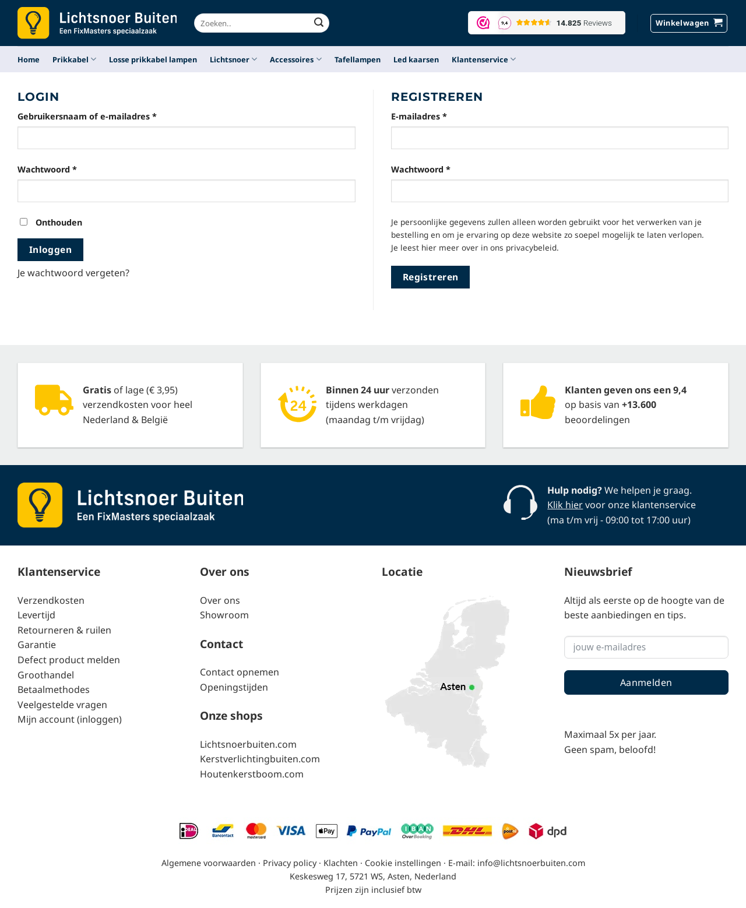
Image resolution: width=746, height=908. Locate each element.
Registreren (431, 276)
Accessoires (295, 59)
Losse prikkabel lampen (153, 59)
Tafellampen (358, 59)
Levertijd (36, 614)
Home (28, 59)
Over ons (220, 600)
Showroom (224, 614)
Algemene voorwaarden (208, 862)
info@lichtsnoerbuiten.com (531, 862)
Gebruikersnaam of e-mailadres (101, 116)
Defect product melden (68, 659)
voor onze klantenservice (621, 504)
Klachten (340, 862)
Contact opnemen (239, 672)
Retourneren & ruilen (64, 630)
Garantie (36, 644)
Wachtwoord (61, 169)
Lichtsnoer (233, 59)
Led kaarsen (416, 59)
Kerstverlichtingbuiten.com (260, 758)
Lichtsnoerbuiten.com (248, 744)
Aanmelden (646, 682)
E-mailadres (433, 116)
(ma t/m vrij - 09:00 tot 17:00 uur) (619, 519)
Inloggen (50, 249)
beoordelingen (597, 419)
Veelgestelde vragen (62, 704)
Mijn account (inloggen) (69, 719)
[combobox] (261, 23)
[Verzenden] (319, 23)
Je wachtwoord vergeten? (73, 272)
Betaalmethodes (53, 689)
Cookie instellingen (403, 862)
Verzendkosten (51, 600)
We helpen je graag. (619, 490)
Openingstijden (234, 687)
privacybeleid (531, 247)
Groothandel (45, 674)
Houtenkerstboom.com (252, 774)
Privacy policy (289, 862)
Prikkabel (74, 59)
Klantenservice (484, 59)
